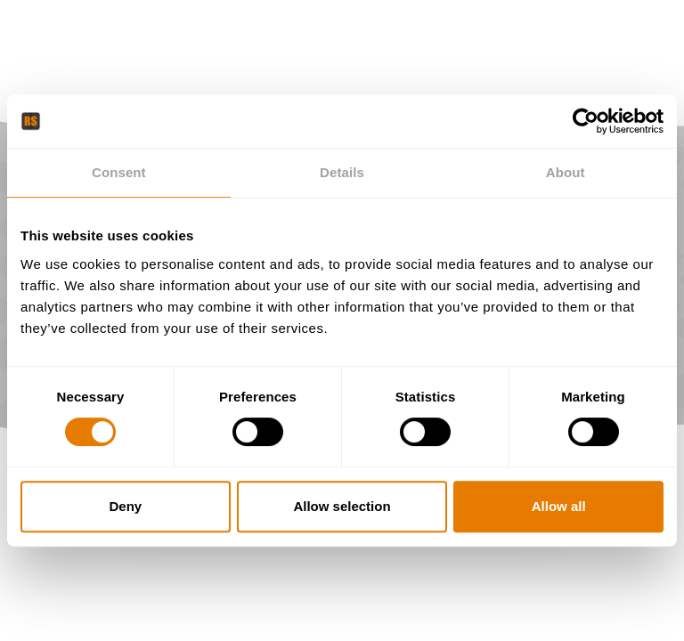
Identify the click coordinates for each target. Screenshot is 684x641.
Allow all (559, 506)
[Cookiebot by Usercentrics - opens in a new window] (586, 121)
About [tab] (565, 172)
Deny (125, 506)
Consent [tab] (119, 172)
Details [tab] (342, 172)
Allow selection (341, 506)
